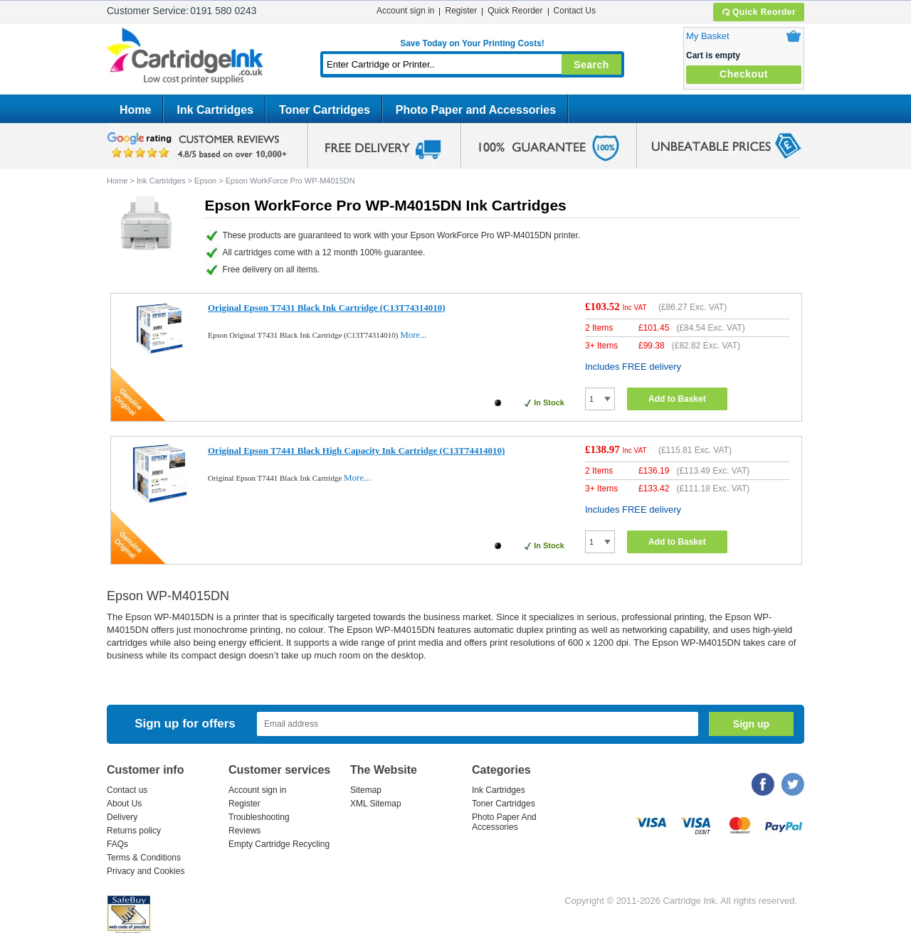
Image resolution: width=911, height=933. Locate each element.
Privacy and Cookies (145, 871)
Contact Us (575, 11)
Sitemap (365, 790)
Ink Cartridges (215, 110)
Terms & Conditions (144, 858)
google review (199, 146)
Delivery (122, 817)
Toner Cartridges (324, 110)
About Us (124, 804)
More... (413, 334)
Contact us (127, 790)
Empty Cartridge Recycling (279, 844)
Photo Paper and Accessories (476, 110)
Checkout (744, 74)
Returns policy (134, 831)
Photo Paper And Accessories (504, 822)
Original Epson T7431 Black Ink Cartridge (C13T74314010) (326, 307)
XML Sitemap (375, 804)
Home (135, 110)
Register (461, 11)
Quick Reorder (758, 12)
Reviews (244, 831)
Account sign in (405, 11)
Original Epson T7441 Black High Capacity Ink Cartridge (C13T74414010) (356, 450)
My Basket (708, 36)
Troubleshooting (259, 817)
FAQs (117, 844)
